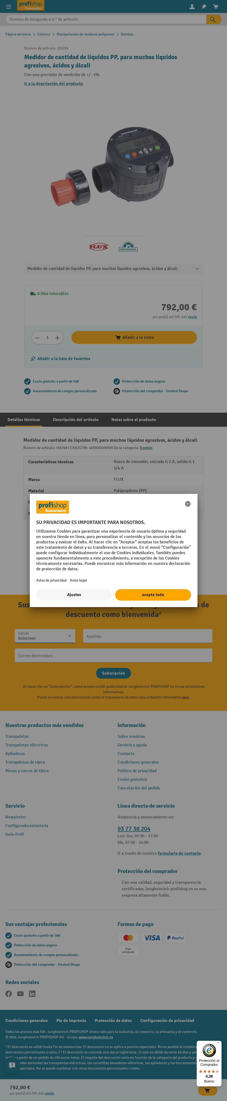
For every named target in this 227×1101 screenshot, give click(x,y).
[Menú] (218, 1044)
